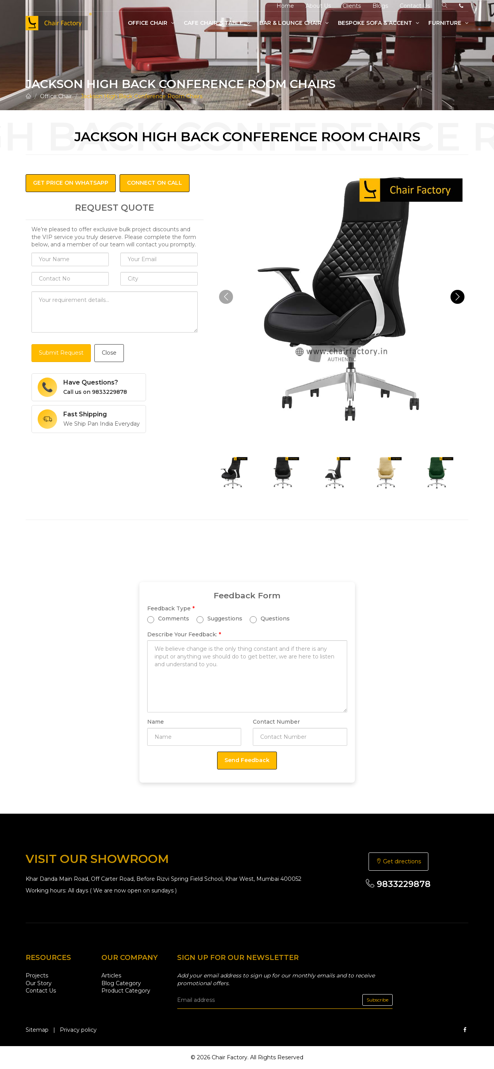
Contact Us (415, 5)
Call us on (95, 391)
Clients (352, 5)
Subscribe (377, 1000)
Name (155, 721)
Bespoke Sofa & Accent (378, 22)
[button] (457, 297)
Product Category (125, 990)
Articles (111, 975)
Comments (168, 619)
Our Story (39, 983)
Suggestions (219, 619)
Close (109, 352)
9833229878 (398, 884)
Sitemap (37, 1029)
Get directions (398, 861)
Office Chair (151, 22)
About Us (318, 5)
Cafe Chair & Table (217, 22)
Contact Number (276, 721)
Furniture (448, 22)
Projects (37, 975)
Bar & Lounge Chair (294, 22)
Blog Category (121, 983)
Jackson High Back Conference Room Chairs (141, 96)
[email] (285, 1000)
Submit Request (61, 352)
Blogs (380, 5)
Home (285, 5)
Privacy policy (78, 1029)
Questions (270, 619)
